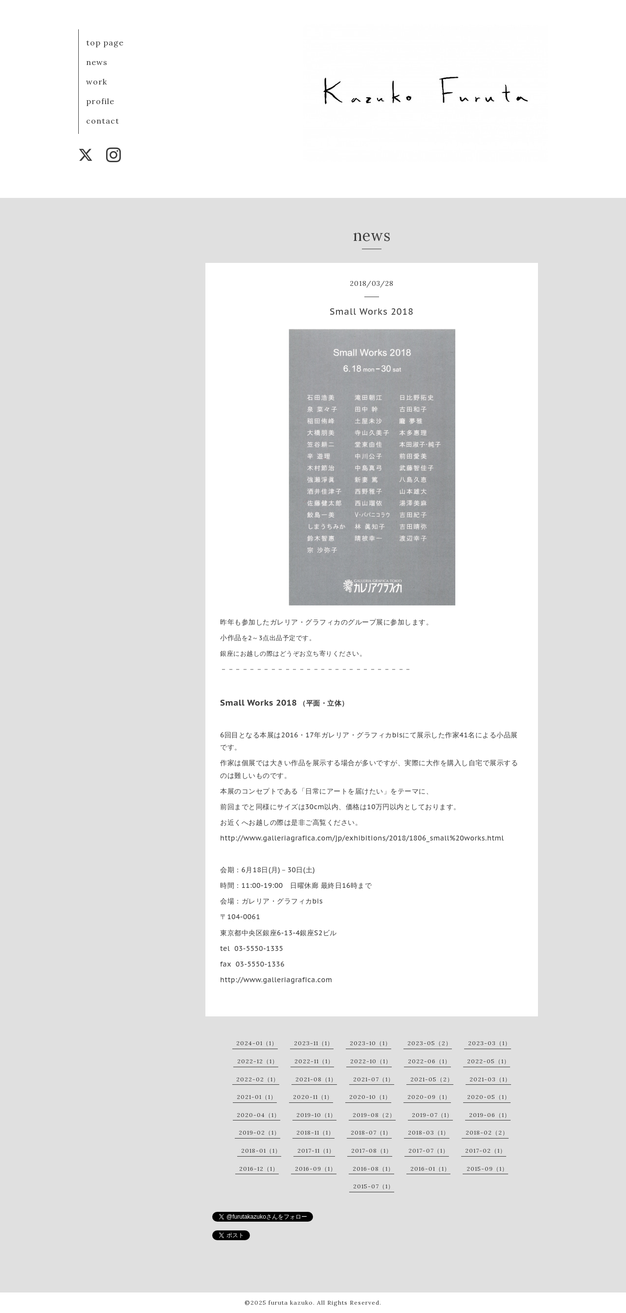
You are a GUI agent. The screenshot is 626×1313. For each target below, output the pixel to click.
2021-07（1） (373, 1079)
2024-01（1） (257, 1043)
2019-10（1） (316, 1115)
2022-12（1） (257, 1061)
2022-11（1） (314, 1061)
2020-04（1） (258, 1115)
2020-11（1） (313, 1096)
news (97, 62)
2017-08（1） (371, 1150)
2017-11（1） (316, 1150)
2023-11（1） (314, 1043)
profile (100, 101)
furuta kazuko (290, 1302)
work (96, 81)
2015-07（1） (373, 1186)
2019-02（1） (259, 1132)
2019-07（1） (432, 1115)
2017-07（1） (428, 1150)
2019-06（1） (490, 1115)
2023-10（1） (370, 1043)
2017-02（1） (485, 1150)
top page (105, 42)
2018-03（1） (428, 1132)
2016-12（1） (259, 1168)
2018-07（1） (371, 1132)
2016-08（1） (373, 1168)
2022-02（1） (257, 1079)
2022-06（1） (429, 1061)
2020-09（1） (429, 1096)
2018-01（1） (261, 1150)
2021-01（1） (257, 1096)
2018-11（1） (315, 1132)
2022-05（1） (488, 1061)
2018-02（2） (487, 1132)
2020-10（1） (370, 1096)
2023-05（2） (429, 1043)
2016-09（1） (315, 1168)
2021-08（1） (316, 1079)
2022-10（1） (371, 1061)
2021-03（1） (490, 1079)
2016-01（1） (430, 1168)
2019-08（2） (374, 1115)
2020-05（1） (489, 1096)
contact (102, 121)
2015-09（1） (487, 1168)
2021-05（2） (431, 1079)
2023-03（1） (489, 1043)
